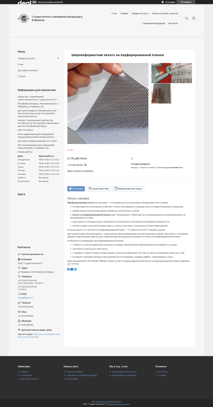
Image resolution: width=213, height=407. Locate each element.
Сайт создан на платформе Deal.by (106, 401)
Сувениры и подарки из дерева (81, 375)
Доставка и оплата (28, 70)
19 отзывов (170, 2)
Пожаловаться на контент (118, 404)
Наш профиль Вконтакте (124, 372)
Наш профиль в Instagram (124, 375)
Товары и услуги (139, 13)
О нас (114, 13)
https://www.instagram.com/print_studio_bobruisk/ (39, 335)
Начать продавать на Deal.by (50, 2)
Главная (124, 13)
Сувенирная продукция (153, 23)
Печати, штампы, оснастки (165, 13)
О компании (26, 375)
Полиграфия (72, 379)
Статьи (21, 76)
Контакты (173, 23)
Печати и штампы (74, 372)
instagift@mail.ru (25, 298)
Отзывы (162, 375)
